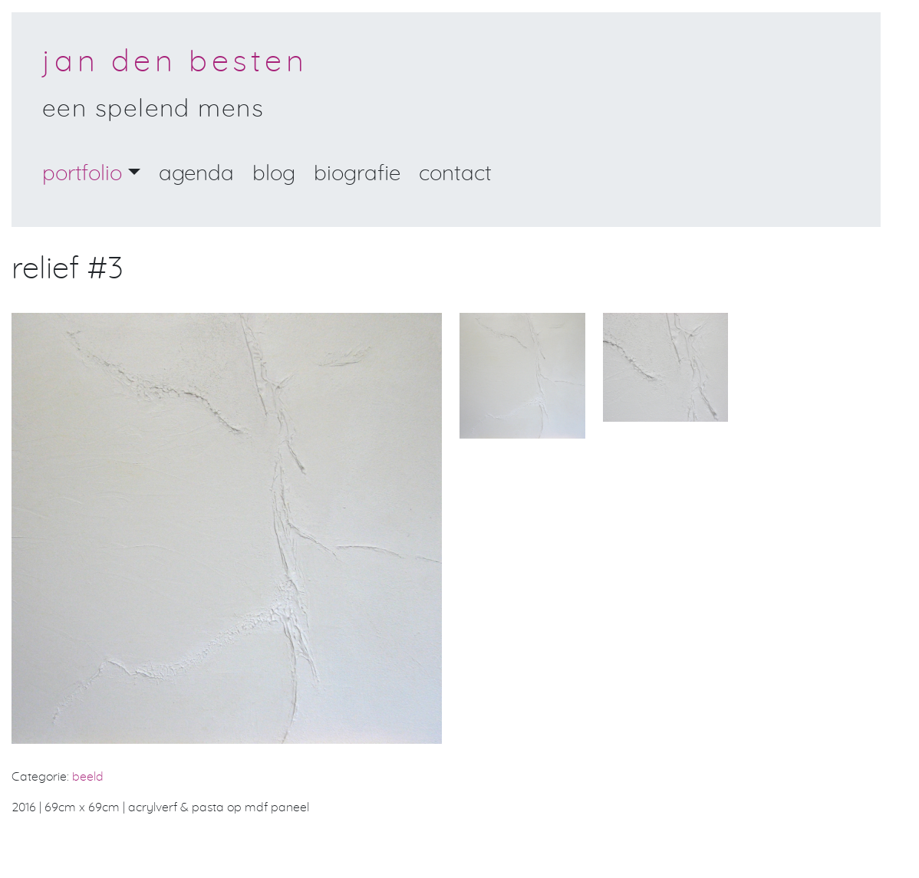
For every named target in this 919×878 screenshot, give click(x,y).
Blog (273, 174)
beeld (88, 777)
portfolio (82, 174)
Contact (455, 174)
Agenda (196, 174)
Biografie (357, 174)
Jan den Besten (175, 62)
